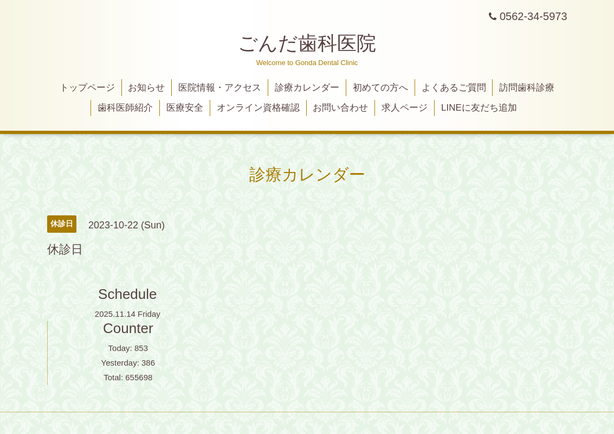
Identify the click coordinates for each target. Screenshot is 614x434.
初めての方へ (380, 87)
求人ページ (405, 108)
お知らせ (146, 87)
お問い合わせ (340, 108)
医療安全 (184, 108)
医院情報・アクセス (219, 87)
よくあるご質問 (454, 87)
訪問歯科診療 (526, 87)
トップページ (87, 87)
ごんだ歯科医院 (307, 43)
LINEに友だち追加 (479, 108)
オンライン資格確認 (258, 108)
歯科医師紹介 (125, 108)
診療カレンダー (307, 87)
